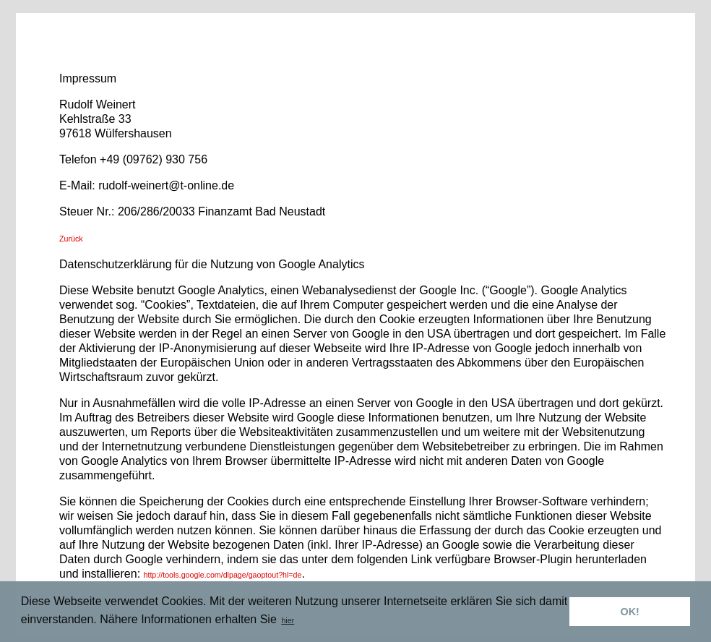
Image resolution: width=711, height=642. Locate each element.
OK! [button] (629, 611)
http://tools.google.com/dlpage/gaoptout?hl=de (223, 574)
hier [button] (287, 620)
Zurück (71, 238)
